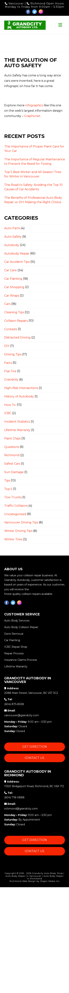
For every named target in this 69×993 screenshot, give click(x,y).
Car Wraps (11, 295)
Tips (7, 480)
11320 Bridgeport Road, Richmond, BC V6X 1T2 (34, 786)
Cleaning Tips (14, 312)
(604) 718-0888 (14, 797)
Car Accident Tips (17, 262)
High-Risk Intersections (21, 388)
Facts (8, 363)
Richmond (36, 3)
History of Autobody (19, 396)
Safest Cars (12, 463)
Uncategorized (15, 514)
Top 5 (8, 489)
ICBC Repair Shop (15, 646)
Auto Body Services (16, 620)
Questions (11, 447)
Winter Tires (13, 539)
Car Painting (13, 278)
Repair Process (14, 653)
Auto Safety (13, 236)
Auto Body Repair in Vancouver (23, 876)
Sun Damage (14, 472)
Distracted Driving (17, 337)
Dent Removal (13, 633)
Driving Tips (12, 354)
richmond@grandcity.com (21, 808)
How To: (10, 405)
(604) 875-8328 (14, 704)
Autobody (11, 245)
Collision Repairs (16, 320)
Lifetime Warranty (17, 430)
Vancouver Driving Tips (21, 522)
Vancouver (15, 3)
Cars (7, 304)
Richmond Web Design (23, 881)
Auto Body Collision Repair (21, 627)
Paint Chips (12, 438)
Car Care (10, 270)
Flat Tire (10, 371)
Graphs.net (32, 116)
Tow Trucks (13, 497)
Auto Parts (12, 228)
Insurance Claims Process (20, 660)
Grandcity (11, 379)
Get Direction (34, 746)
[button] (60, 25)
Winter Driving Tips (18, 531)
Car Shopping (14, 287)
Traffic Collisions (16, 505)
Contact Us (34, 758)
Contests (10, 329)
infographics (34, 105)
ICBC (7, 413)
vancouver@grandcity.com (21, 715)
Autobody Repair (16, 253)
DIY (6, 346)
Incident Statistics (17, 421)
